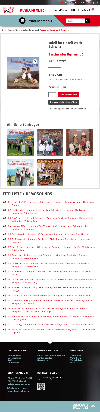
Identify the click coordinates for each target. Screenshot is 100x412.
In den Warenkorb (68, 94)
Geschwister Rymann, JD (27, 30)
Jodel (11, 30)
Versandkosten (75, 79)
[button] (35, 61)
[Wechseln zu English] (93, 2)
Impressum (13, 362)
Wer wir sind (14, 355)
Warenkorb (75, 358)
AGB (10, 360)
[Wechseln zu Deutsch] (66, 2)
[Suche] (87, 21)
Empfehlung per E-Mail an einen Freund (67, 108)
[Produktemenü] (22, 20)
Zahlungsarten (44, 358)
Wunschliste (76, 360)
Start (5, 30)
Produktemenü (39, 21)
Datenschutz (14, 358)
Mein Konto (61, 10)
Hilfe (73, 10)
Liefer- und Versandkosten (51, 355)
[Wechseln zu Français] (79, 2)
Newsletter (43, 360)
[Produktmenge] (52, 94)
